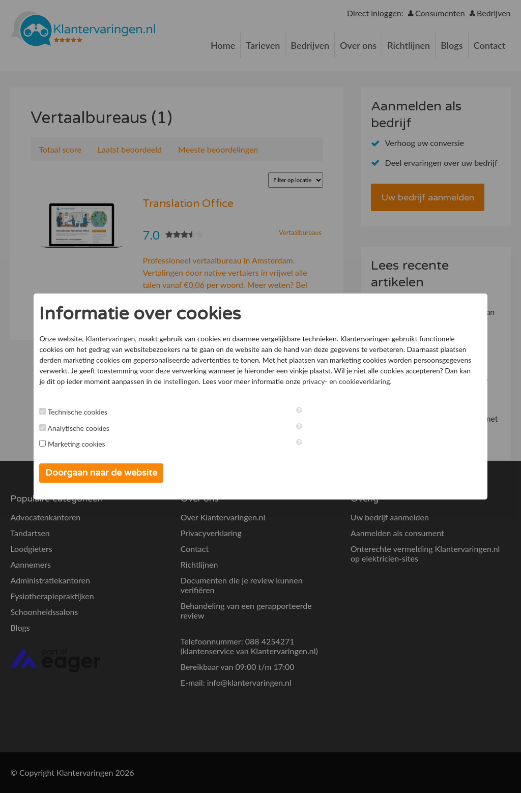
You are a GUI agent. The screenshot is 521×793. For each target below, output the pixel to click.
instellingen (254, 381)
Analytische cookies (84, 428)
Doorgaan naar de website (107, 472)
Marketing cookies (82, 443)
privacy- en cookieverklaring (418, 381)
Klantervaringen (115, 338)
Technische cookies (83, 411)
